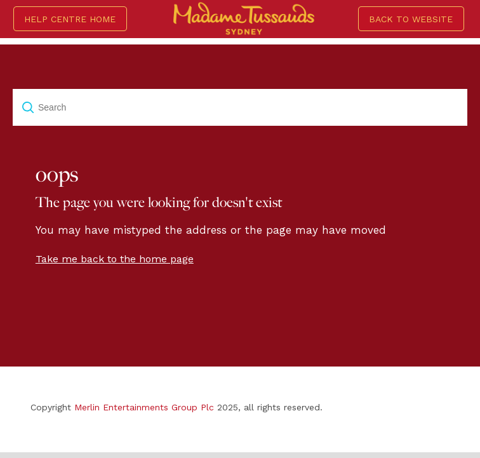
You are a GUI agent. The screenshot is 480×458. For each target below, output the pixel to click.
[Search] (240, 107)
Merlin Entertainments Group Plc (144, 407)
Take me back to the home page (115, 259)
